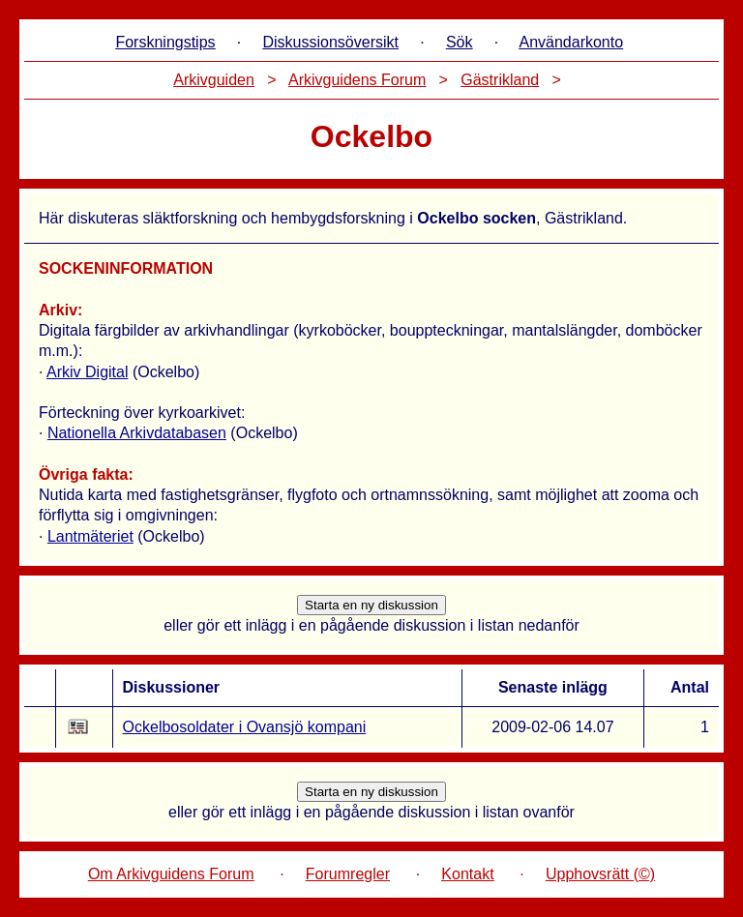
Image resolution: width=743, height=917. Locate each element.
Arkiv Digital (87, 372)
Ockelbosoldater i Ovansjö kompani (245, 727)
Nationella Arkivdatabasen (136, 433)
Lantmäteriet (90, 536)
